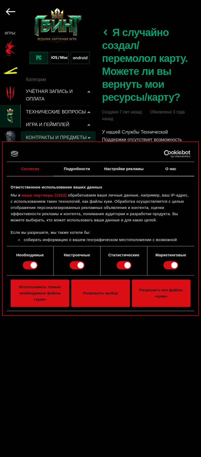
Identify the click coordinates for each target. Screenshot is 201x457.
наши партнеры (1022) (44, 195)
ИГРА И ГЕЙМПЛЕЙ (47, 124)
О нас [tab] (171, 168)
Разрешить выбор (100, 293)
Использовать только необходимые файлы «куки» (40, 293)
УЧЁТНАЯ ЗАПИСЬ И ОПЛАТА (49, 95)
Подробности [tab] (77, 168)
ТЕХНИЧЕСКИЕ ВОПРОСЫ (56, 111)
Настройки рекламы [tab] (123, 168)
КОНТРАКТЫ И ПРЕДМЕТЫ (56, 137)
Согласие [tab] (30, 168)
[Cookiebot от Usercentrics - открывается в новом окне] (167, 154)
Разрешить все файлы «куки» (161, 293)
